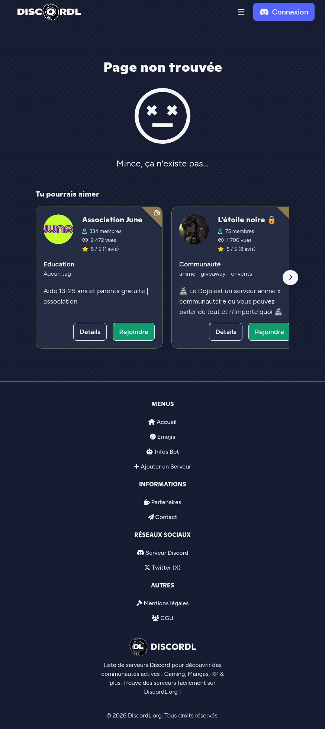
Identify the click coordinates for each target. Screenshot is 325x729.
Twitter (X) (166, 567)
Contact (166, 517)
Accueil (166, 421)
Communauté (200, 264)
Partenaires (166, 502)
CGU (166, 618)
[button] (241, 12)
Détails (90, 332)
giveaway (214, 273)
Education (59, 264)
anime (188, 273)
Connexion (284, 11)
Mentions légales (166, 603)
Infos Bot (167, 451)
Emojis (166, 436)
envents (241, 273)
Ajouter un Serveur (166, 466)
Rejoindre (133, 332)
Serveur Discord (166, 552)
